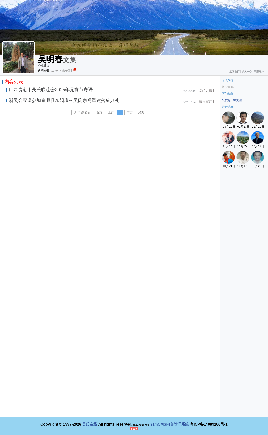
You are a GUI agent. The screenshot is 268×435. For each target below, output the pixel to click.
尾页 (141, 112)
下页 (130, 112)
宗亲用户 (259, 71)
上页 (111, 112)
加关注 (237, 100)
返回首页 (234, 71)
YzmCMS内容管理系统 (169, 424)
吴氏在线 (89, 424)
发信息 (226, 100)
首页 (99, 112)
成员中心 (247, 71)
